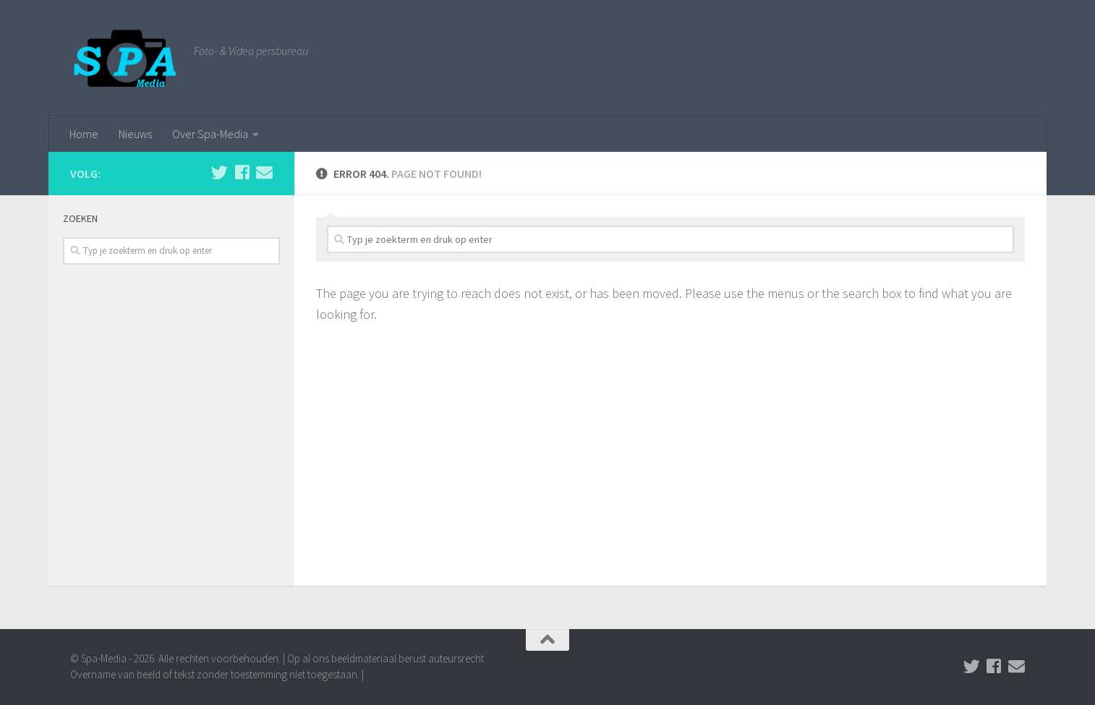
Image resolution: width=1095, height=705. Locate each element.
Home (83, 134)
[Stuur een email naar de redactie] (264, 172)
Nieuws (135, 134)
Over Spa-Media (210, 134)
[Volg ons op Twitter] (219, 172)
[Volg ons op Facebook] (242, 172)
